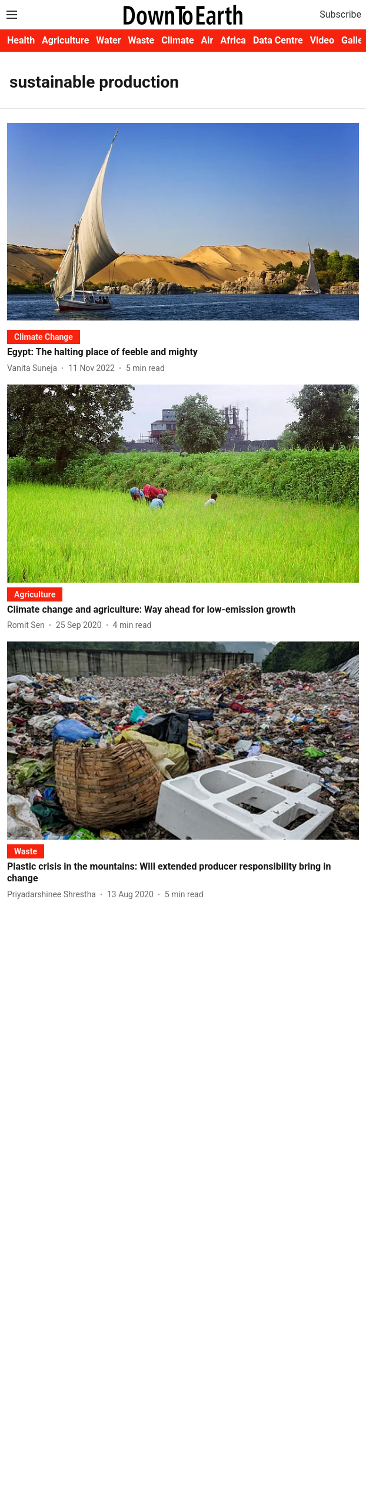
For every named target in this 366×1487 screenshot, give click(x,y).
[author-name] (34, 368)
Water (108, 40)
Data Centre (278, 40)
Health (21, 40)
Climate (177, 40)
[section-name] (43, 336)
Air (207, 40)
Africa (232, 40)
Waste (141, 40)
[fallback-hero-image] (183, 221)
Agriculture (65, 40)
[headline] (183, 352)
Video (322, 40)
